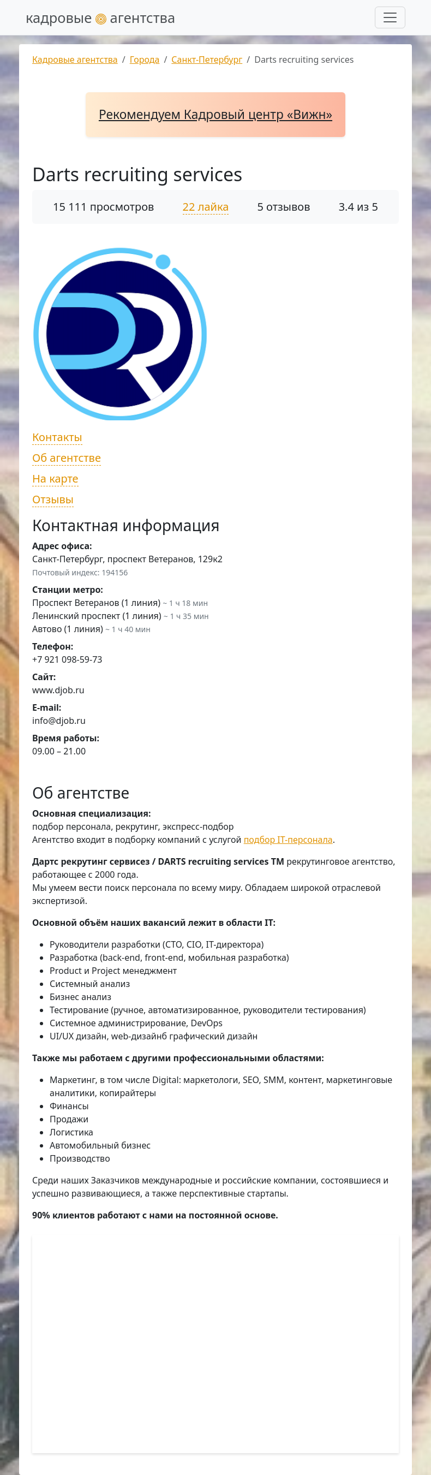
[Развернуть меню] (390, 17)
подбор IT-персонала (288, 840)
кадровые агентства (100, 17)
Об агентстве (66, 457)
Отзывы (53, 499)
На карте (55, 478)
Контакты (57, 437)
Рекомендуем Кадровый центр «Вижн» (215, 114)
